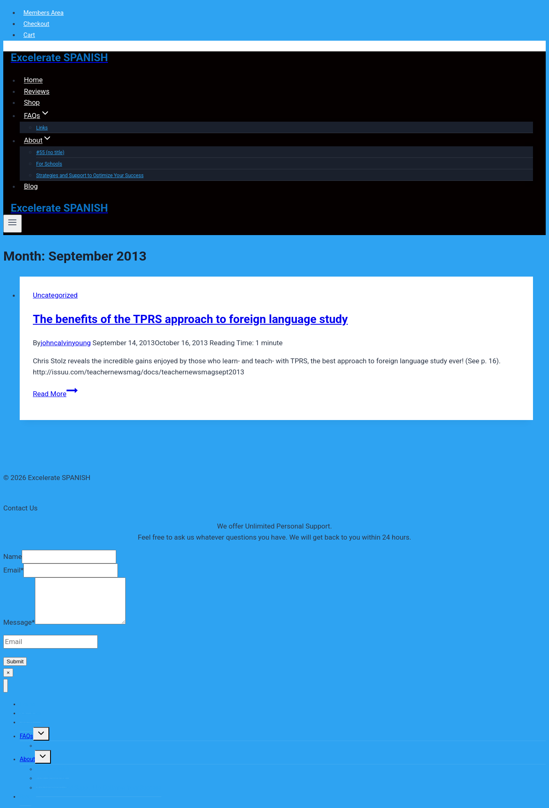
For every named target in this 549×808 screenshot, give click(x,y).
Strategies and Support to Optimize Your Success (90, 175)
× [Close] (8, 672)
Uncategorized (55, 295)
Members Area (43, 12)
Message (19, 622)
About (27, 759)
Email (13, 570)
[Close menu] (5, 686)
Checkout (36, 24)
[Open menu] (12, 224)
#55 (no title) (50, 152)
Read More (55, 394)
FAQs (26, 736)
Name (12, 556)
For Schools (49, 164)
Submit (15, 661)
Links (43, 745)
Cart (29, 35)
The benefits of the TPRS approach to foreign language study (190, 319)
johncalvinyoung (66, 343)
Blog (31, 186)
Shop (32, 102)
